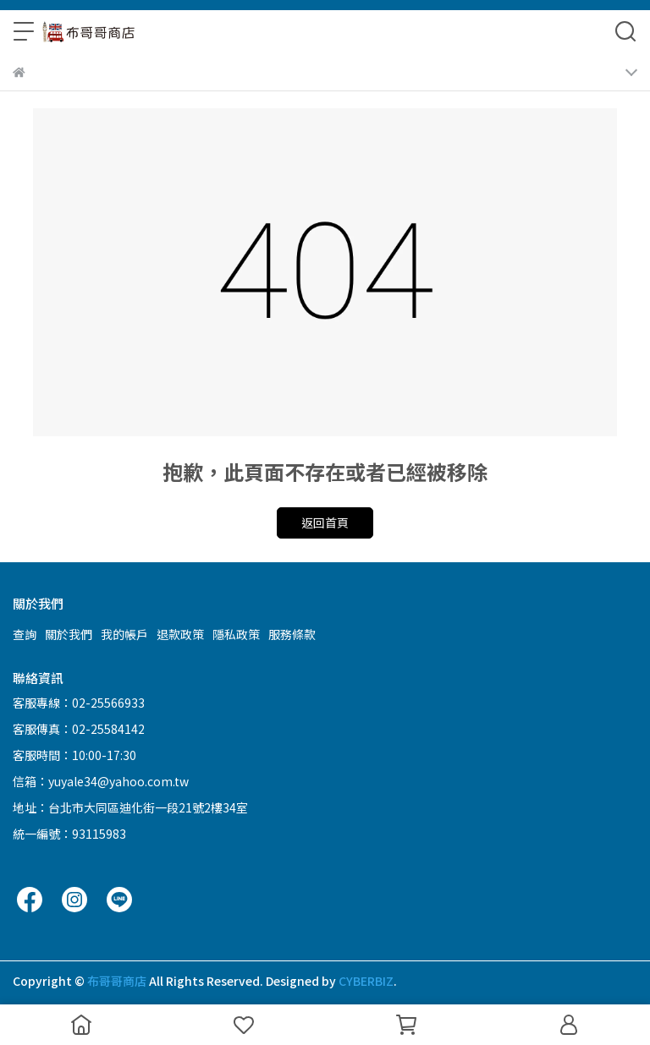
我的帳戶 (124, 634)
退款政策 (180, 634)
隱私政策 (236, 634)
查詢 (24, 634)
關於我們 (68, 634)
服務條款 (292, 634)
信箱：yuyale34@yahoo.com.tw (101, 781)
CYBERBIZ (366, 980)
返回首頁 (325, 522)
